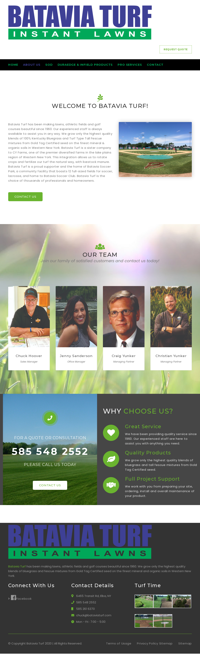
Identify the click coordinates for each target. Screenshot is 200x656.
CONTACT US (25, 199)
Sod (56, 66)
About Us (36, 66)
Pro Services (146, 66)
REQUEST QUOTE (176, 49)
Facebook (21, 600)
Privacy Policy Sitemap (155, 646)
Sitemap (185, 646)
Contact (175, 66)
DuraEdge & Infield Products (97, 66)
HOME (13, 66)
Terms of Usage (118, 646)
